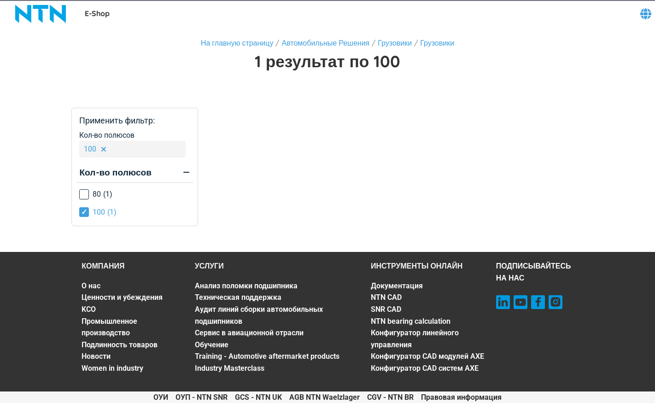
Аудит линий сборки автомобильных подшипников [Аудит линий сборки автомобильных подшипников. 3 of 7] (259, 315)
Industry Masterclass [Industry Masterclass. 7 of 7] (229, 368)
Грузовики (395, 42)
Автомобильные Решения (325, 42)
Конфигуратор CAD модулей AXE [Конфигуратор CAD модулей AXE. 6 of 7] (427, 356)
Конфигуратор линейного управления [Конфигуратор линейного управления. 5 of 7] (415, 338)
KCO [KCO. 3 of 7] (89, 309)
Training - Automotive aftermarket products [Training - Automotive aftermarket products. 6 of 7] (267, 356)
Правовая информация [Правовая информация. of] (461, 397)
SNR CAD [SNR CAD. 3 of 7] (386, 309)
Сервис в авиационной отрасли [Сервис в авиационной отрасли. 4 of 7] (249, 332)
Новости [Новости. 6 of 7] (96, 356)
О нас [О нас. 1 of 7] (91, 285)
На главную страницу (237, 42)
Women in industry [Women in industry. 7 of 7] (112, 368)
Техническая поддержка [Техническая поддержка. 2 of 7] (238, 297)
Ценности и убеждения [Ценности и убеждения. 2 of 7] (122, 297)
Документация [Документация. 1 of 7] (397, 285)
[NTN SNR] (40, 14)
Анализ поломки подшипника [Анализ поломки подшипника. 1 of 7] (246, 285)
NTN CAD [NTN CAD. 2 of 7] (386, 297)
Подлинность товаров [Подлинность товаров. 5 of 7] (120, 344)
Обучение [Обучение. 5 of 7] (211, 344)
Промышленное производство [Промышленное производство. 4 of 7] (109, 327)
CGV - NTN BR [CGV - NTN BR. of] (390, 397)
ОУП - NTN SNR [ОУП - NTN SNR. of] (201, 397)
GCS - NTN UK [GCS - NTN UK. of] (258, 397)
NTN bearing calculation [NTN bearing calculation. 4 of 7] (410, 321)
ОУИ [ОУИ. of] (160, 397)
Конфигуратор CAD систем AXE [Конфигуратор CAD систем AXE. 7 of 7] (425, 368)
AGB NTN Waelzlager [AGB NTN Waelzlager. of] (324, 397)
